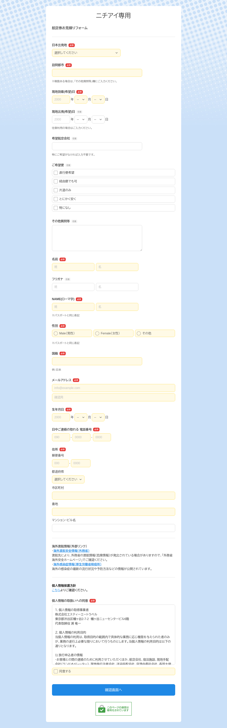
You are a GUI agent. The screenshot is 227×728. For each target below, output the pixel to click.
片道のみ (62, 190)
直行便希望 (64, 173)
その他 (144, 333)
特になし (62, 208)
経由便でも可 (65, 181)
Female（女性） (107, 333)
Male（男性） (64, 333)
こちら (56, 590)
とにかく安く (65, 199)
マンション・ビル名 (64, 520)
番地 (55, 504)
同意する (62, 671)
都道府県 (58, 471)
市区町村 (58, 487)
